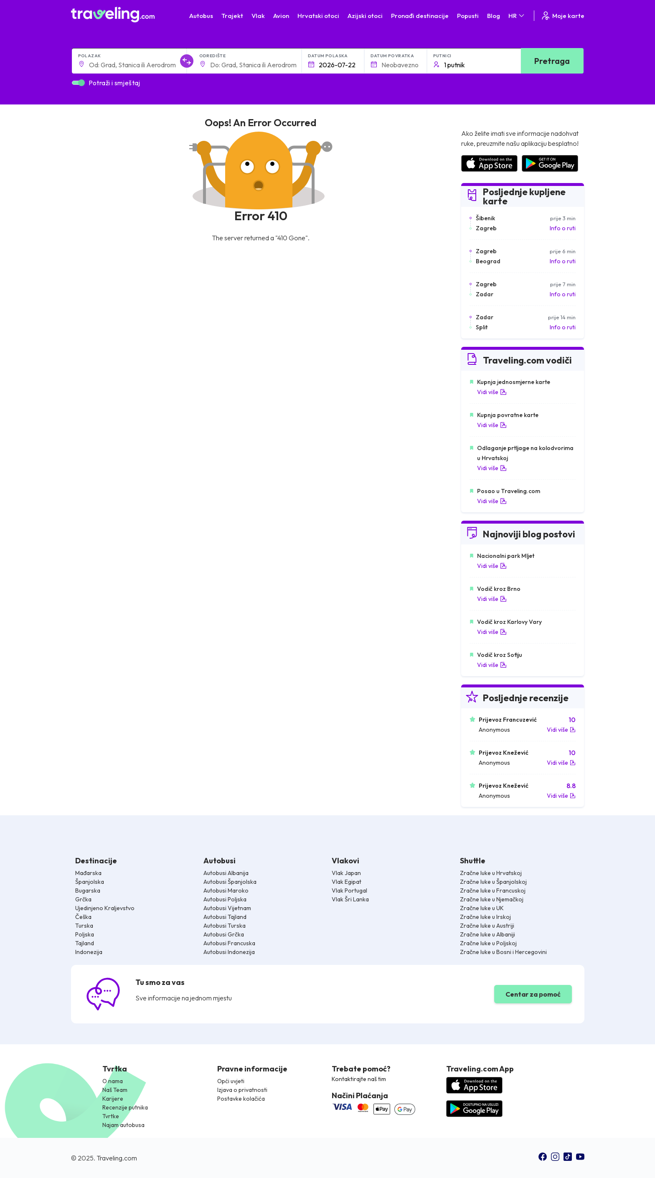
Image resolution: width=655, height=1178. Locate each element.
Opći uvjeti (230, 1081)
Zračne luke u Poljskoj (488, 943)
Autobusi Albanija (226, 873)
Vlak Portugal (349, 890)
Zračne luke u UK (482, 908)
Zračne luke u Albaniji (487, 934)
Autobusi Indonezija (229, 952)
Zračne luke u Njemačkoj (491, 899)
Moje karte (562, 15)
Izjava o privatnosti (242, 1090)
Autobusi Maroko (226, 890)
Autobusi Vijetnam (227, 908)
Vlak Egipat (346, 881)
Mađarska (88, 873)
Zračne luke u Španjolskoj (493, 881)
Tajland (84, 943)
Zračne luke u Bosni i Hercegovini (503, 952)
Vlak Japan (346, 873)
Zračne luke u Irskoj (485, 917)
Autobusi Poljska (224, 899)
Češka (83, 917)
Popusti (468, 16)
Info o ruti (563, 228)
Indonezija (88, 952)
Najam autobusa (123, 1125)
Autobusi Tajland (224, 917)
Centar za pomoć (533, 994)
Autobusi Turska (224, 925)
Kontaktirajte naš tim (359, 1079)
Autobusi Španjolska (229, 881)
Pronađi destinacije (420, 16)
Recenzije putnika (125, 1107)
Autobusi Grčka (223, 934)
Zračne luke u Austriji (487, 925)
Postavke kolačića (241, 1098)
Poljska (84, 934)
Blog (493, 16)
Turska (84, 925)
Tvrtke (110, 1116)
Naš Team (114, 1090)
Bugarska (87, 890)
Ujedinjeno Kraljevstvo (105, 908)
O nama (112, 1081)
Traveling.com (116, 1158)
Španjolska (89, 881)
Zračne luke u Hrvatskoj (491, 873)
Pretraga (552, 61)
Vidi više (492, 392)
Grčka (83, 899)
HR (517, 16)
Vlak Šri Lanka (350, 899)
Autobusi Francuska (229, 943)
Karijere (112, 1098)
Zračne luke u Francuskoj (493, 890)
